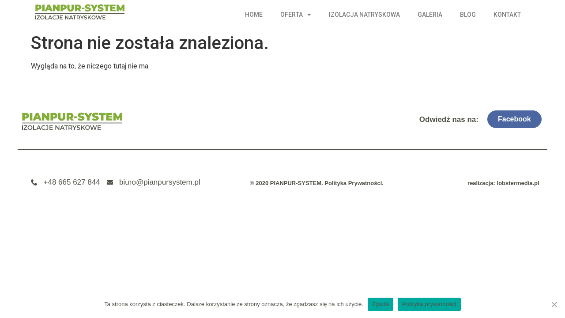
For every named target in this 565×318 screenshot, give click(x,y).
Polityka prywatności (429, 304)
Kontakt (507, 14)
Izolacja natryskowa (364, 14)
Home (254, 14)
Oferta (295, 14)
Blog (468, 14)
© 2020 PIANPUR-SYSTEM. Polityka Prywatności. (317, 183)
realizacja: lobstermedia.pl (503, 183)
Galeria (430, 14)
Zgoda (380, 304)
